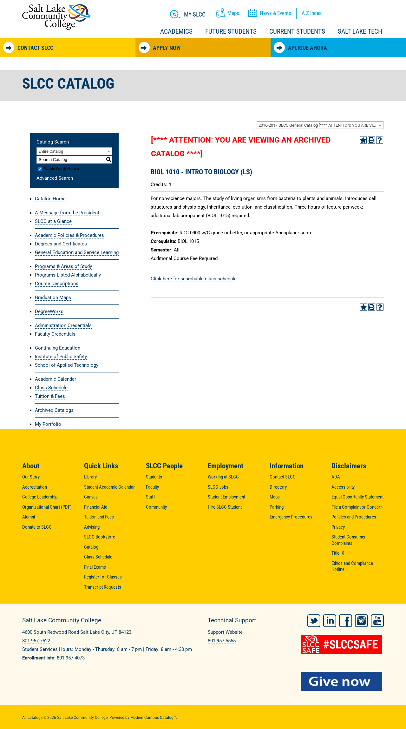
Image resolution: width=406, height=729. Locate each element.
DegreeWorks (49, 311)
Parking (277, 507)
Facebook (345, 619)
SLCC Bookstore (99, 537)
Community (156, 507)
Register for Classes (103, 577)
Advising (92, 527)
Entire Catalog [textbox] (50, 151)
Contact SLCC (28, 47)
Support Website (225, 632)
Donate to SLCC (37, 527)
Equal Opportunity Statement (357, 497)
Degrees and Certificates (61, 244)
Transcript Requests (102, 587)
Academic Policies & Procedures (69, 235)
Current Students (297, 31)
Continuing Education (57, 348)
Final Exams (95, 567)
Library (90, 477)
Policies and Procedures (353, 517)
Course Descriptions (56, 283)
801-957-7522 (36, 641)
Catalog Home (50, 199)
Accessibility (343, 487)
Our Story (31, 477)
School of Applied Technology (66, 365)
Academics (176, 31)
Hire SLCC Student (225, 507)
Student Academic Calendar (109, 487)
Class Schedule (51, 388)
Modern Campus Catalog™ (153, 716)
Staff (150, 497)
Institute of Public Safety (61, 356)
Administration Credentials (63, 325)
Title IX (337, 553)
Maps (275, 497)
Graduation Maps (53, 297)
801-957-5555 (222, 641)
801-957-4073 (71, 658)
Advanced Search (54, 178)
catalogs (35, 716)
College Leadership (39, 497)
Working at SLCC (223, 477)
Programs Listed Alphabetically (68, 275)
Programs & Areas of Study (63, 266)
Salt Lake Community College (56, 17)
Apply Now (159, 47)
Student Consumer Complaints (348, 540)
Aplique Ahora (300, 47)
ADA (335, 477)
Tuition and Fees (99, 517)
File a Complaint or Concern (357, 507)
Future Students (231, 31)
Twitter (313, 619)
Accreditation (34, 487)
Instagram (361, 619)
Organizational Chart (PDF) (47, 507)
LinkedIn (329, 619)
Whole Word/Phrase (61, 168)
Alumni (28, 517)
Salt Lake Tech (360, 31)
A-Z (311, 13)
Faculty (152, 487)
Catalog (91, 547)
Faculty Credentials (55, 334)
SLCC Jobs (218, 487)
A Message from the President (67, 213)
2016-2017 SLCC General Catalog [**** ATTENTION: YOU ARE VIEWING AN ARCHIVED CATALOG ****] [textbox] (321, 125)
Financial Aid (95, 507)
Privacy (338, 527)
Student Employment (226, 497)
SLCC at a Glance (53, 221)
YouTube (377, 619)
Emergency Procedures (291, 517)
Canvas (91, 497)
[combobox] (320, 125)
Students (154, 477)
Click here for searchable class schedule (194, 279)
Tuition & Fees (50, 396)
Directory (278, 487)
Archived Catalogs (54, 410)
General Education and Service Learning (77, 252)
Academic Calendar (55, 379)
